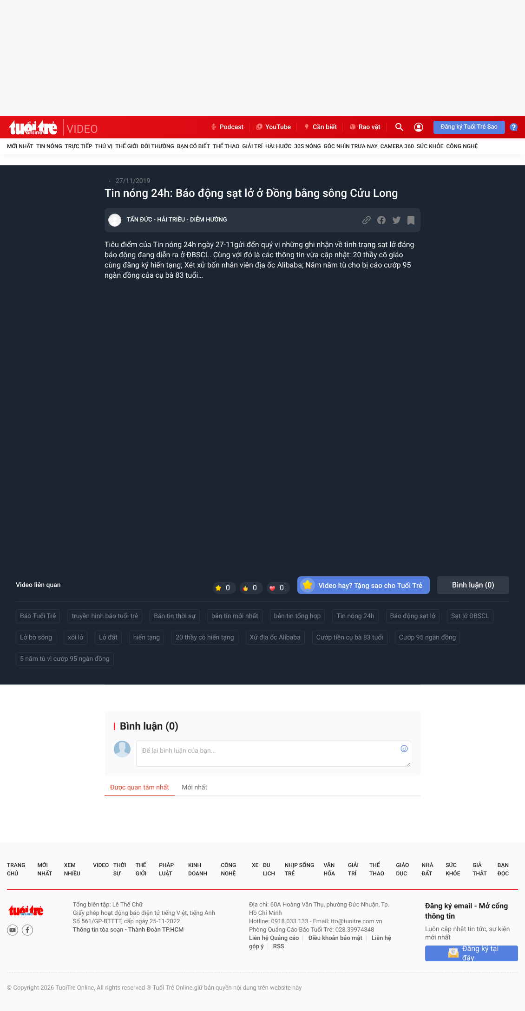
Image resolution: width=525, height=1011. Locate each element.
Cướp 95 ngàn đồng (427, 637)
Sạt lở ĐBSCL (470, 616)
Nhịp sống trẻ (299, 869)
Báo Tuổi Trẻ (38, 616)
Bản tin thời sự (175, 616)
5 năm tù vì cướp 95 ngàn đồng (65, 659)
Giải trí (252, 146)
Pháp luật (166, 869)
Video (101, 865)
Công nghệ (462, 146)
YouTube (273, 127)
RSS (278, 946)
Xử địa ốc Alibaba (275, 637)
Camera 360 (397, 146)
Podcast (227, 127)
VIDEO (82, 129)
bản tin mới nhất (234, 616)
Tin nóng (49, 146)
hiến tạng (146, 637)
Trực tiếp (78, 146)
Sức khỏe (430, 146)
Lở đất (108, 637)
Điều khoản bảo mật (335, 938)
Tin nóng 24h (355, 616)
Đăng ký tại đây (480, 953)
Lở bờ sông (36, 637)
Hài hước (278, 146)
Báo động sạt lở (412, 616)
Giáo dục (402, 869)
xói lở (75, 637)
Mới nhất (20, 146)
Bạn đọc (503, 869)
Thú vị (103, 146)
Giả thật (479, 869)
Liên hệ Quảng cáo (274, 938)
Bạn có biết (193, 146)
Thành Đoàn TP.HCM (156, 929)
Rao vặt (364, 127)
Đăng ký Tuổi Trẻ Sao (469, 127)
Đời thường (157, 146)
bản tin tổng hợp (297, 616)
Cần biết (319, 127)
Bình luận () (473, 585)
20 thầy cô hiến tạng (205, 637)
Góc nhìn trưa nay (351, 146)
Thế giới (126, 146)
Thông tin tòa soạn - (100, 929)
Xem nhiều (72, 869)
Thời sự (119, 869)
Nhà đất (427, 869)
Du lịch (269, 869)
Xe (255, 865)
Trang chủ (16, 869)
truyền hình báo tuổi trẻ (105, 616)
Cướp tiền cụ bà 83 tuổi (349, 637)
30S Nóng (307, 146)
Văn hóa (329, 869)
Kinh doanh (197, 869)
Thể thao (226, 146)
